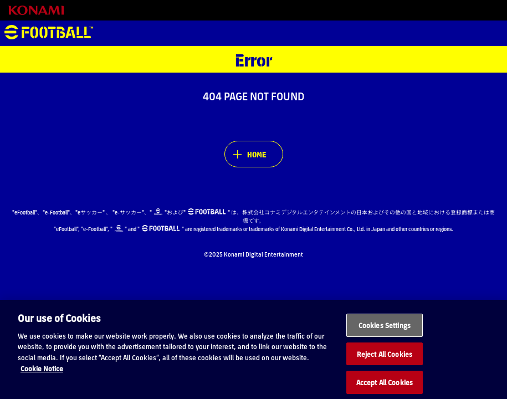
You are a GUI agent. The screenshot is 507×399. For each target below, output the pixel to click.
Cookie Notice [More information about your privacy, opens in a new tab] (42, 375)
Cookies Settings (385, 331)
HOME (256, 154)
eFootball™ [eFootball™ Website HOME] (48, 33)
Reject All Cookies (384, 360)
